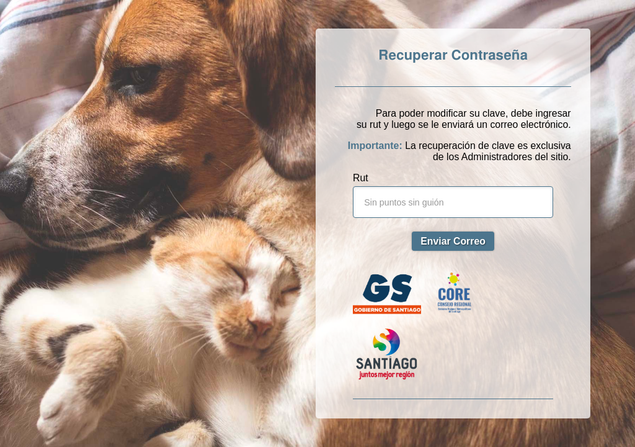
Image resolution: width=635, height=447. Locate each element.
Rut (360, 178)
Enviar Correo (453, 241)
